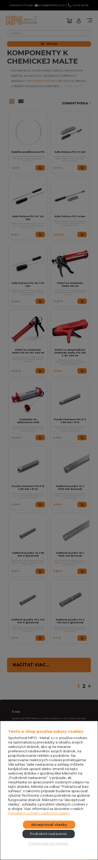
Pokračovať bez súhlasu (48, 843)
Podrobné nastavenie (48, 834)
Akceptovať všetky (49, 824)
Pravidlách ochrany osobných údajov (39, 813)
